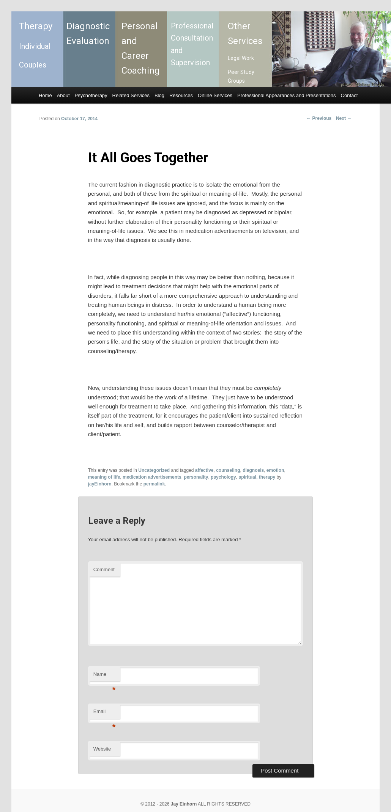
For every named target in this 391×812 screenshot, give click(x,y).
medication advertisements (152, 477)
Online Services (215, 95)
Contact (349, 95)
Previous (318, 118)
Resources (181, 95)
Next (344, 118)
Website (102, 749)
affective (204, 470)
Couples (32, 64)
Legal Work (241, 58)
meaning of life (104, 477)
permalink (154, 484)
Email (104, 713)
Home (45, 95)
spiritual (247, 477)
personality (196, 477)
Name (104, 676)
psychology (223, 477)
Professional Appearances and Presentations (286, 95)
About (63, 95)
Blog (159, 95)
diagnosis (253, 470)
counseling (228, 470)
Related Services (131, 95)
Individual (34, 46)
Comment (104, 569)
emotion (275, 470)
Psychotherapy (91, 95)
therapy (267, 477)
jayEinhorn (100, 484)
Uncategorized (154, 470)
